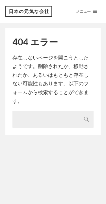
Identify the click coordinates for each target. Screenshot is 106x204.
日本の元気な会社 (29, 11)
